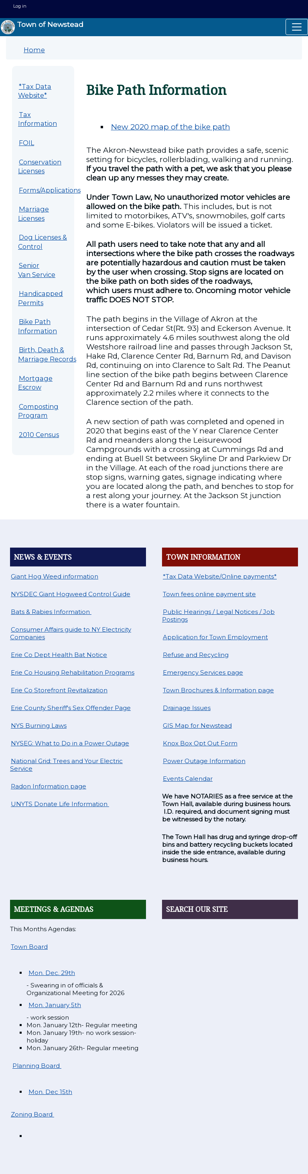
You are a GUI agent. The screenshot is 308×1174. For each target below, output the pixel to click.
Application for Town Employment (215, 637)
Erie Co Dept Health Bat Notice (59, 655)
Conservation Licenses (39, 166)
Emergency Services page (203, 672)
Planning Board (36, 1065)
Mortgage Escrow (35, 383)
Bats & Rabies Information (51, 612)
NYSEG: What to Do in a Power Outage (70, 743)
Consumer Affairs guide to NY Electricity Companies (70, 633)
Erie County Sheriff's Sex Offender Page (71, 708)
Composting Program (38, 411)
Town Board (29, 946)
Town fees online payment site (209, 594)
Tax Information (37, 119)
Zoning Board (32, 1114)
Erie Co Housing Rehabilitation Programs (72, 672)
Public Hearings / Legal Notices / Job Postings (218, 615)
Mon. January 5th (54, 1005)
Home (34, 50)
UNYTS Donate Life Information (60, 804)
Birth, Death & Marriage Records (47, 354)
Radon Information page (48, 786)
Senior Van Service (36, 270)
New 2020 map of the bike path (170, 126)
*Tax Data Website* (34, 91)
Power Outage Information (204, 761)
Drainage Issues (187, 708)
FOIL (26, 143)
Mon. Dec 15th (50, 1092)
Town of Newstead (42, 27)
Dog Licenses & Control (42, 241)
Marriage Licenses (33, 213)
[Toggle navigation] (297, 27)
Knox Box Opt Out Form (200, 743)
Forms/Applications (50, 190)
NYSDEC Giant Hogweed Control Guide (70, 594)
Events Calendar (188, 778)
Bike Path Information (37, 326)
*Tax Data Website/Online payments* (220, 576)
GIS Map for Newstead (197, 725)
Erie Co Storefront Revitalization (59, 690)
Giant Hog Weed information (54, 576)
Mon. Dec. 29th (51, 973)
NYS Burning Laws (39, 725)
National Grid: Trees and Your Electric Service (66, 764)
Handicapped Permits (40, 298)
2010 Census (39, 435)
